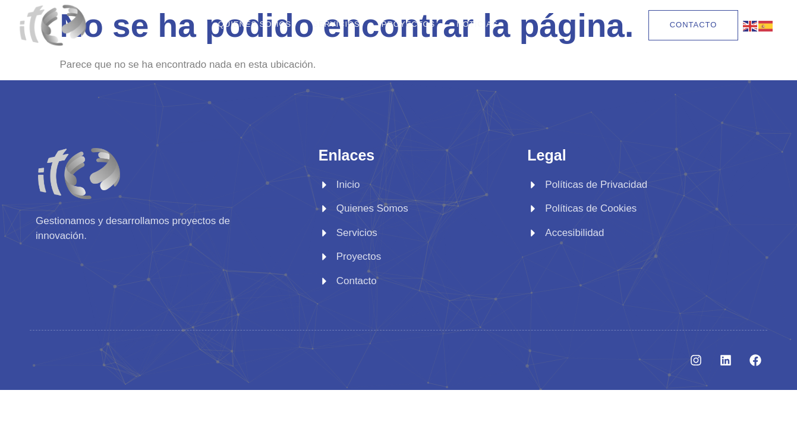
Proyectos (408, 24)
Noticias (476, 24)
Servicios (336, 24)
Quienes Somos (255, 24)
